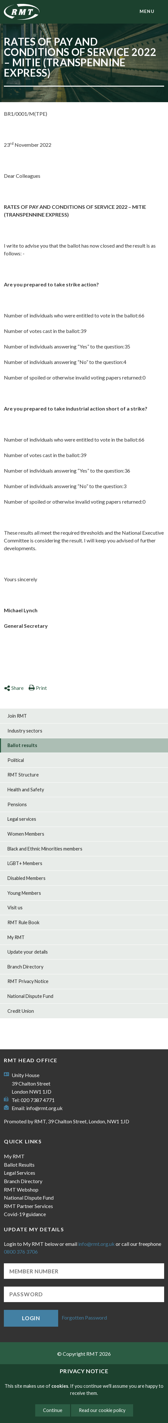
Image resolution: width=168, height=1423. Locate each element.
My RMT (16, 937)
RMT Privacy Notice (27, 981)
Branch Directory (25, 966)
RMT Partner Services (28, 1206)
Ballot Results (19, 1164)
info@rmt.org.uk (44, 1108)
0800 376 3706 (21, 1251)
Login (31, 1318)
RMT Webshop (21, 1189)
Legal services (21, 819)
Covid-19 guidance (25, 1214)
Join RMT (17, 716)
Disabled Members (26, 878)
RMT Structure (23, 774)
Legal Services (19, 1173)
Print (37, 688)
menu (147, 11)
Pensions (17, 804)
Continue (52, 1410)
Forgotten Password (84, 1317)
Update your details (27, 952)
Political (15, 760)
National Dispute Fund (30, 996)
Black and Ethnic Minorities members (44, 848)
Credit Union (20, 1011)
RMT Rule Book (23, 922)
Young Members (24, 893)
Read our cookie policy (102, 1410)
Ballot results (22, 745)
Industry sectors (24, 730)
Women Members (25, 834)
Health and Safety (25, 789)
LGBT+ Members (24, 863)
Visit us (15, 907)
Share (14, 688)
